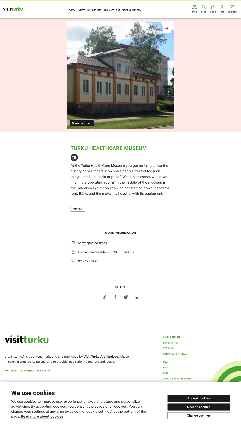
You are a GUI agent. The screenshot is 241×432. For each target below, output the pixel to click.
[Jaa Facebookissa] (115, 297)
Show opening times (92, 243)
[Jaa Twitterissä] (126, 297)
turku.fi (77, 208)
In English (44, 370)
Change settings (199, 415)
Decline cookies (198, 407)
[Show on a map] (167, 29)
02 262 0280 (87, 261)
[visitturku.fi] (26, 342)
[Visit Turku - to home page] (13, 9)
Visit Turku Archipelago (100, 356)
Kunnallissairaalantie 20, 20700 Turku (104, 252)
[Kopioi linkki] (104, 297)
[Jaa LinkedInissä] (136, 297)
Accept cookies (198, 398)
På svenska (27, 370)
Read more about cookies (42, 416)
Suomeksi (11, 370)
